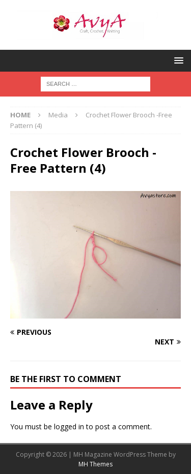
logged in (69, 426)
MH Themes (95, 464)
